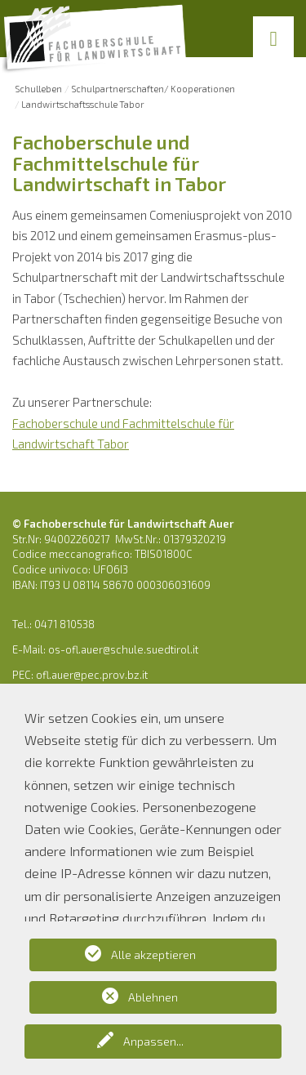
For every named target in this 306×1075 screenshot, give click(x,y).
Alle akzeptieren (153, 954)
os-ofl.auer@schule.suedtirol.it (123, 649)
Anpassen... (153, 1041)
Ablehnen (153, 997)
